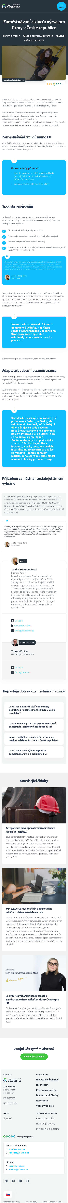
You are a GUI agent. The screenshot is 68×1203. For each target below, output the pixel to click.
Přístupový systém (46, 1086)
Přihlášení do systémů (48, 1124)
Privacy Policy (31, 1198)
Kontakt (7, 1114)
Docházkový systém (47, 1075)
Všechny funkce (45, 1101)
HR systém (42, 1080)
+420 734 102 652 (17, 1162)
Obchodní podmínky (11, 1198)
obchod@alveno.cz (18, 1165)
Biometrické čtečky (47, 1091)
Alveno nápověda (45, 1114)
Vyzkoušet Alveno (34, 1052)
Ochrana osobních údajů (52, 1198)
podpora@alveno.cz (18, 1149)
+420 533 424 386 (17, 1145)
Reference (42, 1096)
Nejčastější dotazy (45, 1119)
